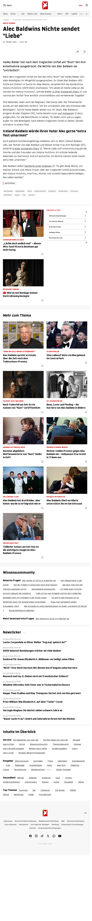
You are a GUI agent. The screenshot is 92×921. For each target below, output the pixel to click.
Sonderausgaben (59, 748)
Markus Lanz (32, 14)
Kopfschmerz (31, 782)
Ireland (17, 195)
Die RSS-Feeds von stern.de (55, 740)
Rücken (45, 782)
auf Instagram (66, 113)
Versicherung (20, 769)
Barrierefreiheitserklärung (25, 821)
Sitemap (77, 744)
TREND (73, 790)
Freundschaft (45, 794)
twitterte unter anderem (38, 166)
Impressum (8, 821)
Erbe (8, 765)
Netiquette (23, 825)
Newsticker (12, 632)
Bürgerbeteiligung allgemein (21, 610)
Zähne (81, 782)
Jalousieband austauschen (43, 589)
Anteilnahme (63, 191)
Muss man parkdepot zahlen (63, 602)
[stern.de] (45, 5)
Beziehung (18, 794)
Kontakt (32, 828)
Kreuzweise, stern (11, 606)
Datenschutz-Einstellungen (72, 825)
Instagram (52, 191)
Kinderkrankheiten (11, 782)
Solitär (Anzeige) (63, 769)
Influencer (45, 790)
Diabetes (33, 777)
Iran (23, 14)
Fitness (68, 777)
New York (61, 765)
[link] (86, 5)
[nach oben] (85, 813)
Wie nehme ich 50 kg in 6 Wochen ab (39, 580)
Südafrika (74, 765)
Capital (74, 14)
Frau (24, 195)
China (50, 761)
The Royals (60, 790)
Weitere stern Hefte (38, 748)
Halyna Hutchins (40, 191)
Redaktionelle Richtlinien (49, 821)
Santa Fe (31, 195)
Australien (38, 761)
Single (31, 794)
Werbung (55, 825)
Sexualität (68, 782)
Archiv (22, 744)
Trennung (23, 790)
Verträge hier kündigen (40, 825)
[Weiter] (87, 14)
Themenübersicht (61, 744)
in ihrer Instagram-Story (65, 91)
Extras (13, 14)
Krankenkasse (35, 765)
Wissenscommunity (39, 744)
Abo (80, 5)
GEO (67, 14)
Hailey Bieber (20, 191)
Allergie (20, 777)
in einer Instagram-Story (25, 148)
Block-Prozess (45, 14)
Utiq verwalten (11, 825)
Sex (34, 790)
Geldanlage (19, 765)
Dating (6, 794)
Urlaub (6, 769)
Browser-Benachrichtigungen (32, 753)
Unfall (29, 191)
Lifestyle (6, 20)
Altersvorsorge (21, 761)
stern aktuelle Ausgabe (13, 748)
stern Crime (84, 14)
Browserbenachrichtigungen (49, 828)
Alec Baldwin (8, 191)
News (5, 14)
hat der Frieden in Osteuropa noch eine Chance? (35, 585)
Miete (49, 765)
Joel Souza (74, 191)
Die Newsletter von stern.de (26, 740)
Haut (58, 777)
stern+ (59, 14)
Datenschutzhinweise (75, 821)
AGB (62, 821)
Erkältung (46, 777)
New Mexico (8, 195)
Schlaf (56, 782)
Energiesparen (78, 761)
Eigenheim (62, 761)
